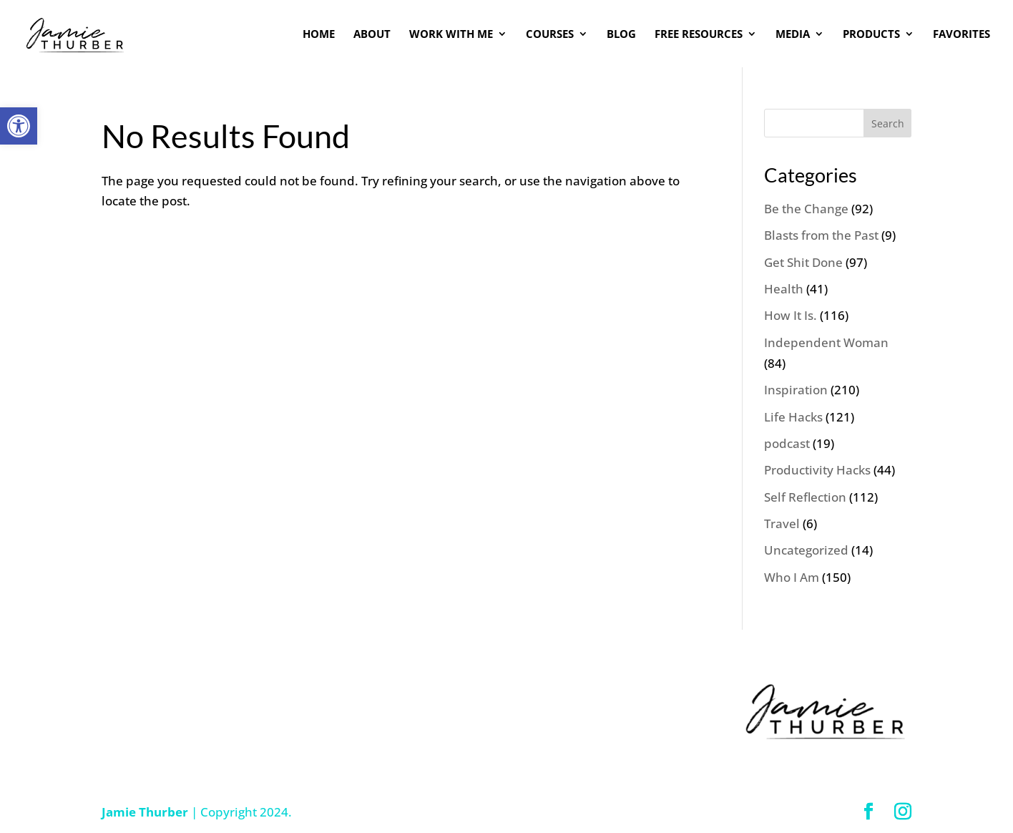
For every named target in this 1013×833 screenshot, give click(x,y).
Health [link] (783, 289)
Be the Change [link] (806, 208)
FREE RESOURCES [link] (699, 35)
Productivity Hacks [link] (817, 470)
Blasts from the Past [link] (821, 235)
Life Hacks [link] (793, 417)
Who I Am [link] (791, 577)
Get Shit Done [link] (803, 262)
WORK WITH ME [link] (451, 35)
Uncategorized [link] (806, 550)
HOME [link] (319, 35)
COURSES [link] (550, 35)
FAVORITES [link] (961, 35)
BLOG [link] (621, 35)
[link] (18, 126)
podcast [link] (787, 443)
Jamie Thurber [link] (145, 812)
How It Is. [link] (790, 315)
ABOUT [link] (372, 35)
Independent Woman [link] (826, 342)
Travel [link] (782, 523)
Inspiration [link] (796, 389)
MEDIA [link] (792, 35)
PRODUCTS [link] (871, 35)
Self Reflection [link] (805, 497)
